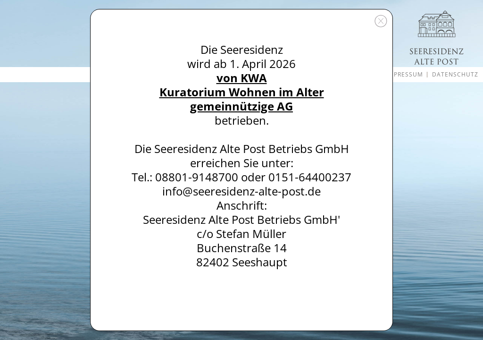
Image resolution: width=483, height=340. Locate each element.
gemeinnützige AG (241, 106)
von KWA (242, 77)
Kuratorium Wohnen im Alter (241, 92)
